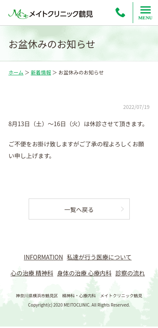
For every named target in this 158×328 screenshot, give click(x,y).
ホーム (16, 72)
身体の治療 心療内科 (84, 273)
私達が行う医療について (99, 257)
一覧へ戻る (79, 209)
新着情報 (41, 72)
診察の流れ (130, 273)
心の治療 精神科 (32, 273)
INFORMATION (43, 257)
